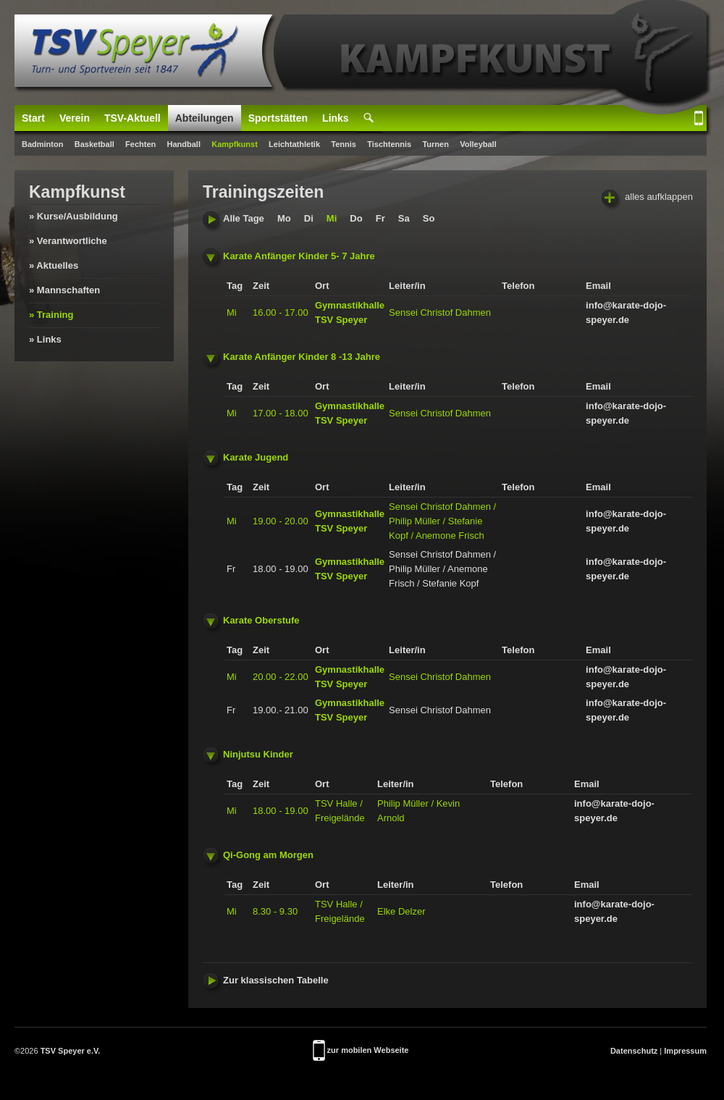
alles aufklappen (647, 198)
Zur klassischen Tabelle (266, 980)
